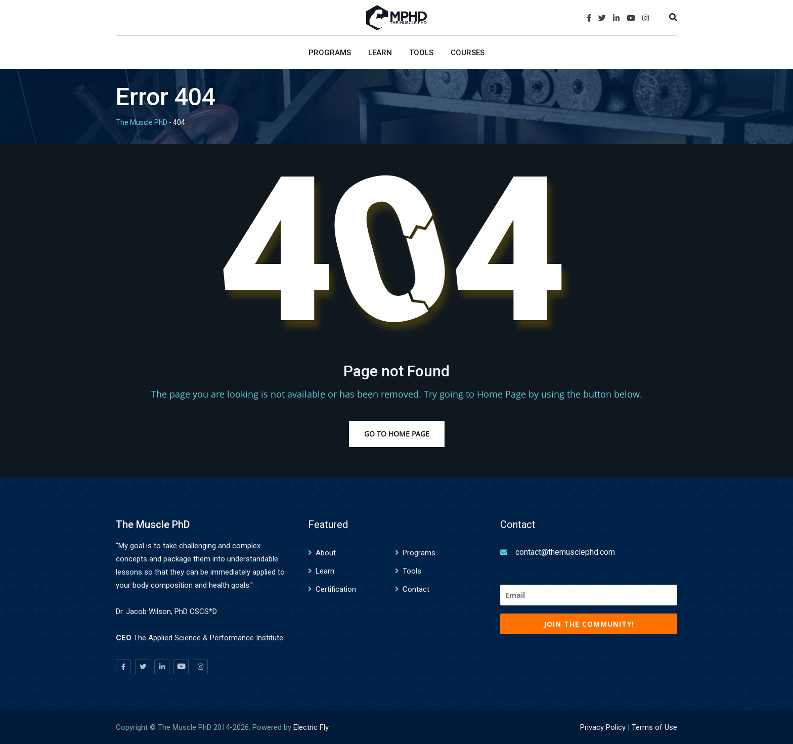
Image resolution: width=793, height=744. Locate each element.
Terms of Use (654, 727)
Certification (336, 589)
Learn (380, 52)
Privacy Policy (603, 727)
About (326, 552)
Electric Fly (310, 727)
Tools (421, 52)
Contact (416, 589)
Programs (330, 52)
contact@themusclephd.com (565, 552)
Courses (467, 52)
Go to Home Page (396, 434)
